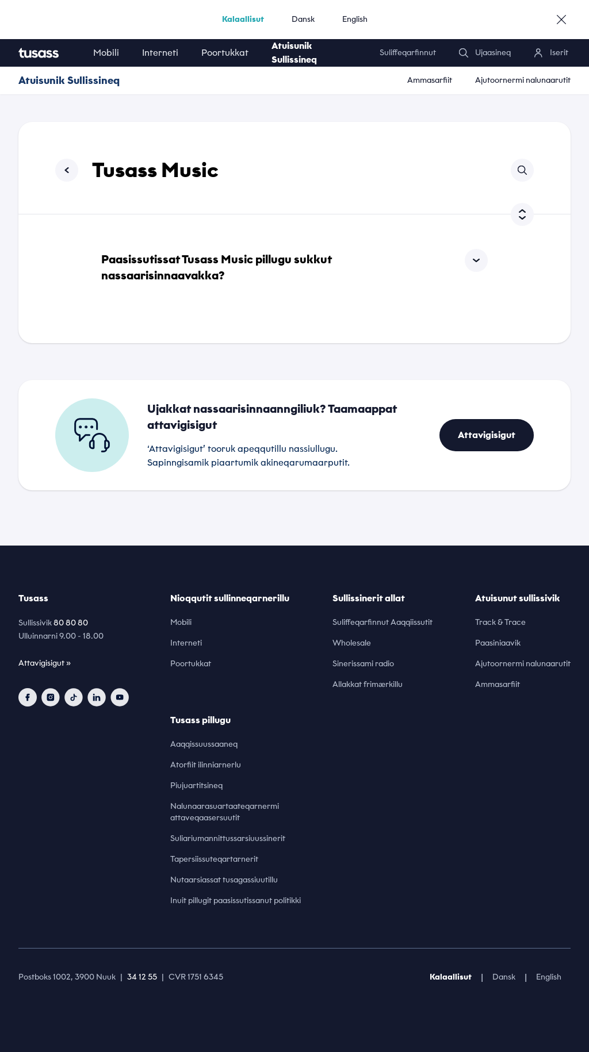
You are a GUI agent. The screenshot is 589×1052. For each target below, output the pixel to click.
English (355, 19)
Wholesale (351, 643)
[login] (551, 53)
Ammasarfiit (429, 80)
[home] (50, 53)
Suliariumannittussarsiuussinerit (227, 838)
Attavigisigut (486, 434)
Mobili (106, 52)
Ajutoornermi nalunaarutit (523, 80)
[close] (561, 19)
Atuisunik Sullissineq (294, 52)
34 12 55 (142, 977)
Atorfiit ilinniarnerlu (205, 765)
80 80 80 (70, 623)
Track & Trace (500, 622)
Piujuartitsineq (196, 785)
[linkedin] (96, 697)
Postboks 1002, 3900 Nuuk (67, 977)
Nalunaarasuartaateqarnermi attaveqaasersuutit (224, 812)
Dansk (303, 19)
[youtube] (119, 697)
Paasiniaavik (498, 643)
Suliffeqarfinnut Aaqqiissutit (382, 622)
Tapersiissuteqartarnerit (214, 859)
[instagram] (50, 697)
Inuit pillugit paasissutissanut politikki (235, 900)
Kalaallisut (243, 19)
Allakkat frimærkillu (367, 684)
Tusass (33, 598)
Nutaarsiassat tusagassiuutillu (224, 880)
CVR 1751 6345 (196, 977)
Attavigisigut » (44, 663)
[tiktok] (73, 697)
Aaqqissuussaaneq (204, 744)
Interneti (160, 52)
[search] (485, 53)
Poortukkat (224, 52)
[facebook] (27, 697)
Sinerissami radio (363, 664)
